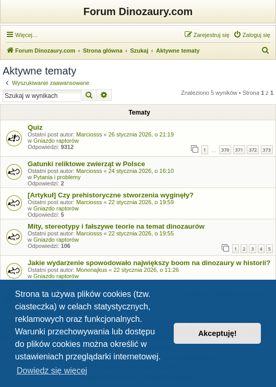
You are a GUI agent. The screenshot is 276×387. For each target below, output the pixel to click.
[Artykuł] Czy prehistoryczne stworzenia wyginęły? (111, 195)
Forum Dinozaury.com (138, 11)
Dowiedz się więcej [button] (52, 370)
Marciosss (89, 134)
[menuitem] (251, 35)
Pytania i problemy (57, 177)
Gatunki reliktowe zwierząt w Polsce (86, 164)
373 (267, 149)
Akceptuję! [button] (217, 333)
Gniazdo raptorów (56, 141)
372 (253, 149)
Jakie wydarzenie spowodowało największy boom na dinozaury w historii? (149, 263)
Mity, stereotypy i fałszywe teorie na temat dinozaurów (116, 226)
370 (225, 149)
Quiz (35, 127)
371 (239, 149)
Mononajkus (91, 270)
